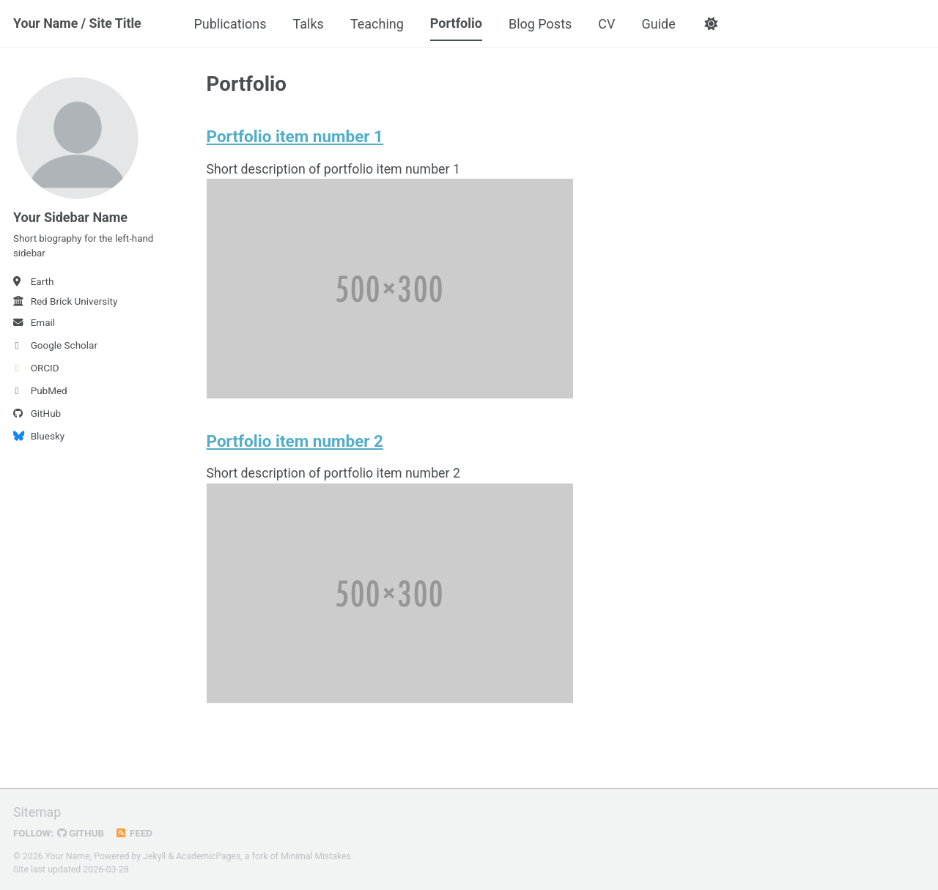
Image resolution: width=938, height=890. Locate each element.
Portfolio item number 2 (295, 442)
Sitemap (37, 812)
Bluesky (38, 439)
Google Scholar (55, 348)
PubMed (40, 393)
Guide (660, 23)
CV (608, 23)
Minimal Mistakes (317, 856)
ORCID (36, 371)
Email (34, 325)
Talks (310, 23)
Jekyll (154, 856)
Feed (136, 833)
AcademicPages (209, 856)
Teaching (379, 23)
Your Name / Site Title (78, 23)
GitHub (37, 416)
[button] (713, 24)
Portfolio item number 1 (295, 137)
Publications (232, 23)
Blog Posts (542, 23)
